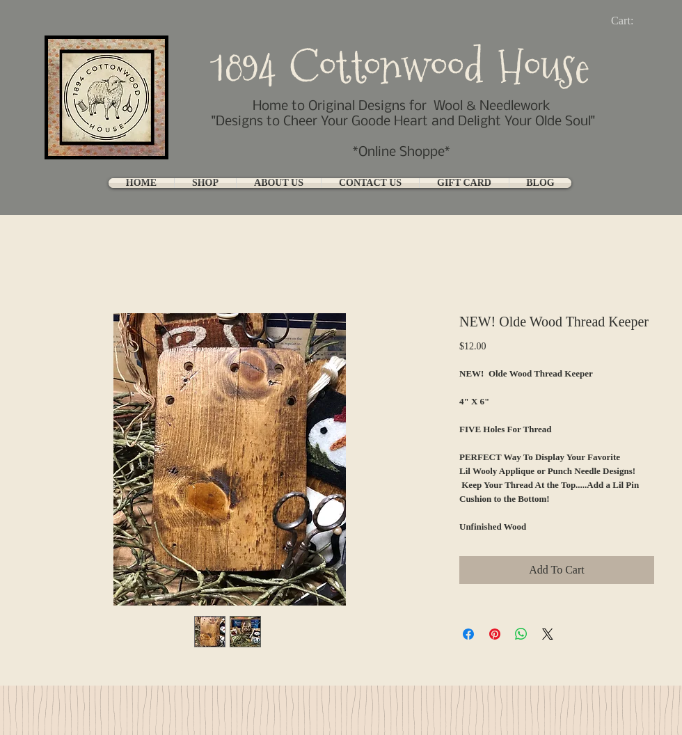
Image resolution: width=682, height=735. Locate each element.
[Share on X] (547, 634)
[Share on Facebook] (468, 634)
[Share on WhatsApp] (521, 634)
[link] (633, 20)
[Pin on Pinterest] (494, 634)
